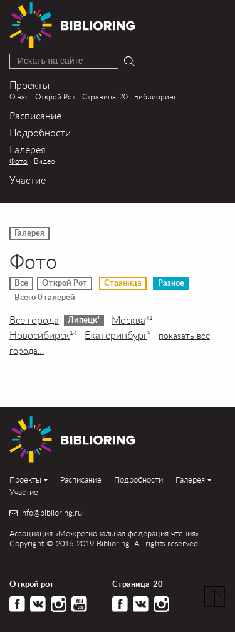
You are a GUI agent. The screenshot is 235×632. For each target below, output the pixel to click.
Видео (44, 161)
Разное (171, 283)
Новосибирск (43, 335)
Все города (34, 320)
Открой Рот (55, 96)
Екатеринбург (118, 335)
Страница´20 (105, 96)
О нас (19, 96)
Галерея (27, 149)
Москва (132, 320)
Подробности (40, 132)
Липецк (84, 319)
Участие (27, 179)
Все (21, 283)
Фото (18, 161)
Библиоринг (155, 96)
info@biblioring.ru (51, 513)
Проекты (29, 84)
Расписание (35, 115)
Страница (123, 283)
